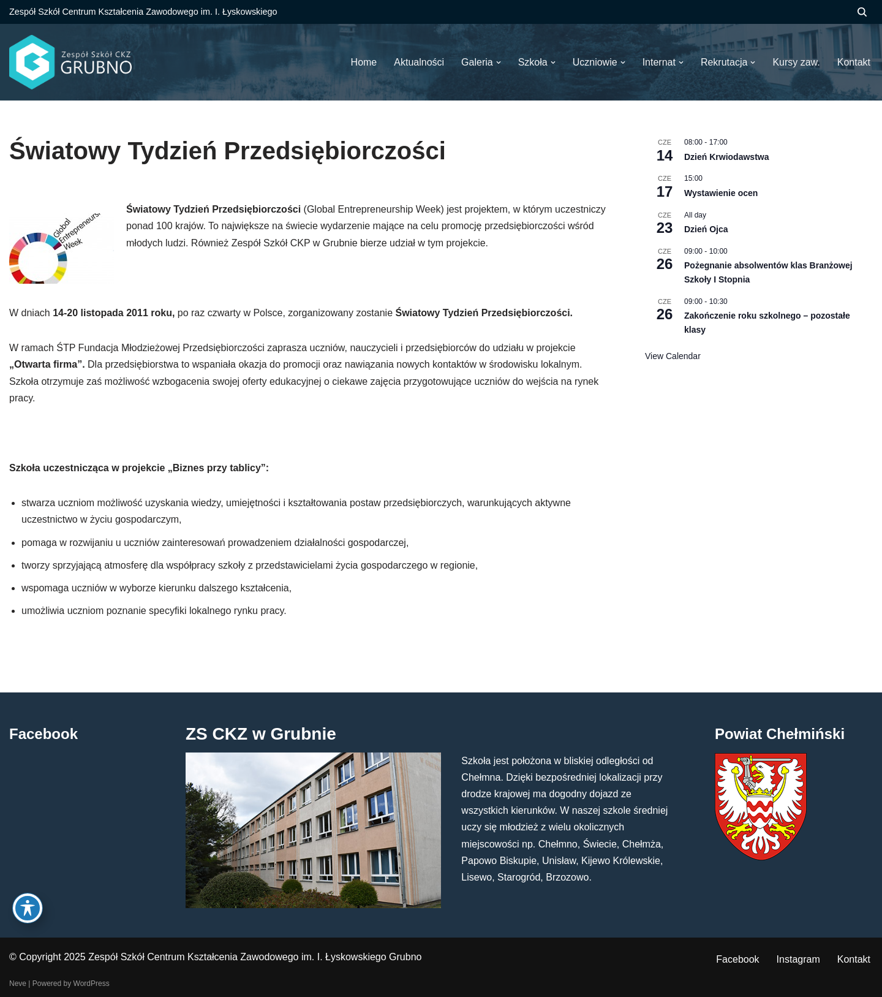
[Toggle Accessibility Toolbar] (27, 908)
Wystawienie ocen (721, 193)
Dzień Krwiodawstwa (726, 157)
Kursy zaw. (796, 62)
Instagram (798, 959)
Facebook (737, 959)
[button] (498, 62)
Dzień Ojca (706, 229)
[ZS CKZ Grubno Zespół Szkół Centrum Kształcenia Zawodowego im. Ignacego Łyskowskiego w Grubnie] (70, 62)
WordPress (92, 983)
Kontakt (853, 959)
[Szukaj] (862, 12)
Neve (17, 983)
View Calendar (673, 356)
